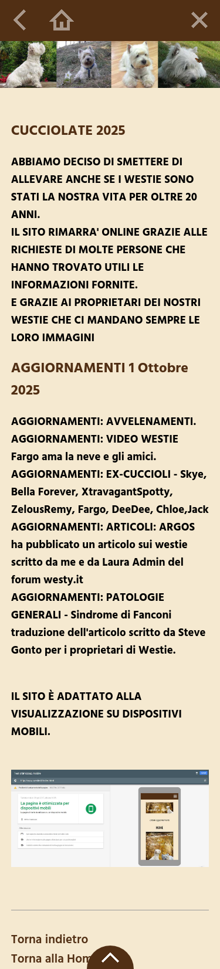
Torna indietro (50, 940)
